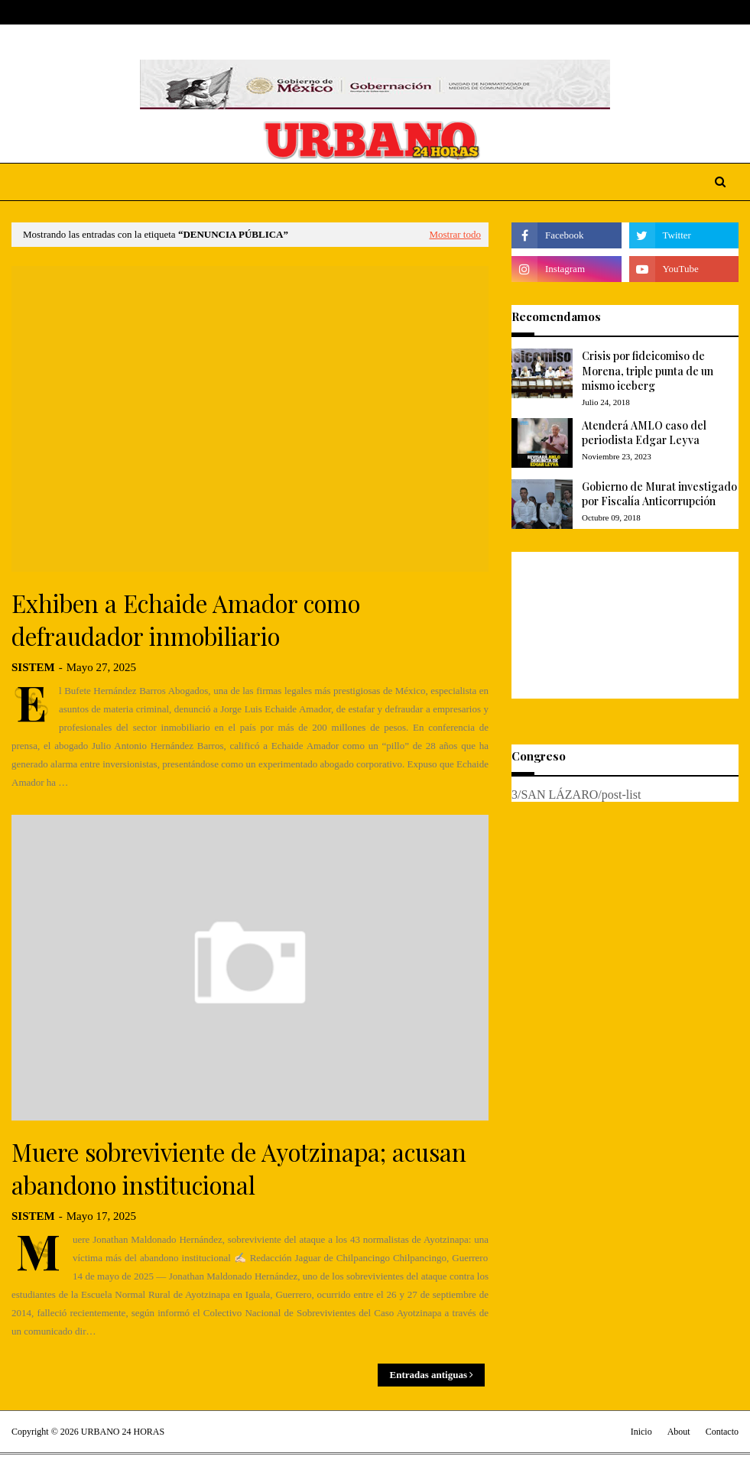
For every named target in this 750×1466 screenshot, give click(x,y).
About (69, 12)
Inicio (641, 1431)
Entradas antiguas (428, 1374)
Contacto (722, 1431)
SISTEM (33, 667)
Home (25, 12)
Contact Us (124, 12)
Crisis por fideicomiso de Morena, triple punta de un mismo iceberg (647, 371)
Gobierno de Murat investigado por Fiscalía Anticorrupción (659, 494)
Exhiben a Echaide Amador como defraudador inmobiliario (185, 619)
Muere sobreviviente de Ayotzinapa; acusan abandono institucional (238, 1168)
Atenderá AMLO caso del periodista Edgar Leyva (644, 433)
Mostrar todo (455, 234)
